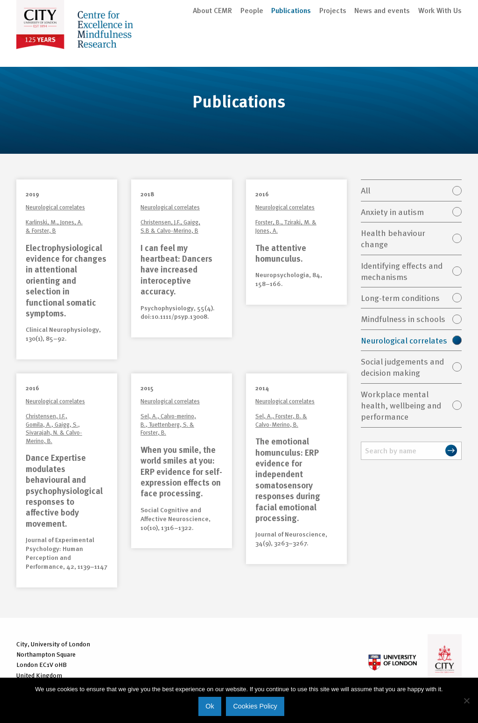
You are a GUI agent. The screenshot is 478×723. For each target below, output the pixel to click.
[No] (466, 700)
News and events (382, 47)
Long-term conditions (400, 299)
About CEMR (212, 47)
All (365, 191)
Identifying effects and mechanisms (402, 272)
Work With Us (440, 47)
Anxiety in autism (392, 213)
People (251, 47)
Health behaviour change (393, 239)
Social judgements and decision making (402, 368)
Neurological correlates (404, 341)
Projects (332, 47)
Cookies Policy (255, 706)
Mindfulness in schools (403, 320)
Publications (291, 47)
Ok (209, 706)
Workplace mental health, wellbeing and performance (401, 406)
